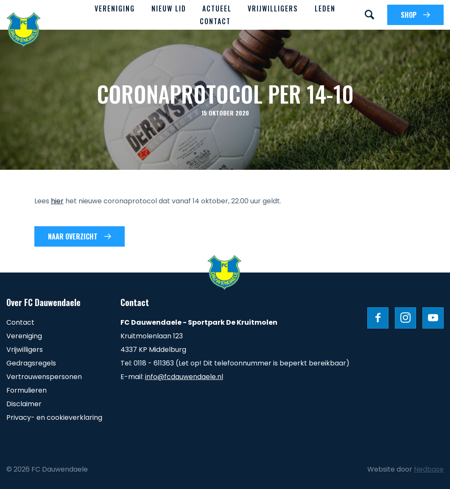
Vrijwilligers (273, 8)
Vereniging (115, 8)
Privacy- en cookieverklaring (54, 417)
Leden (325, 8)
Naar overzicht (73, 236)
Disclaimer (24, 404)
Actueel (217, 8)
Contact (215, 21)
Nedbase (429, 469)
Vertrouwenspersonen (44, 377)
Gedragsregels (31, 363)
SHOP (408, 15)
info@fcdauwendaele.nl (184, 377)
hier (57, 201)
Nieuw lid (168, 8)
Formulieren (26, 390)
